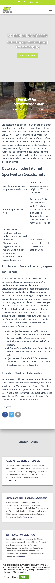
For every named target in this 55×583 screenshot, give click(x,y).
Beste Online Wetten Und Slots (23, 461)
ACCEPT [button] (24, 577)
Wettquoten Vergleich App (20, 534)
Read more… (12, 480)
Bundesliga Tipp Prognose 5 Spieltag (26, 498)
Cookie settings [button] (11, 577)
